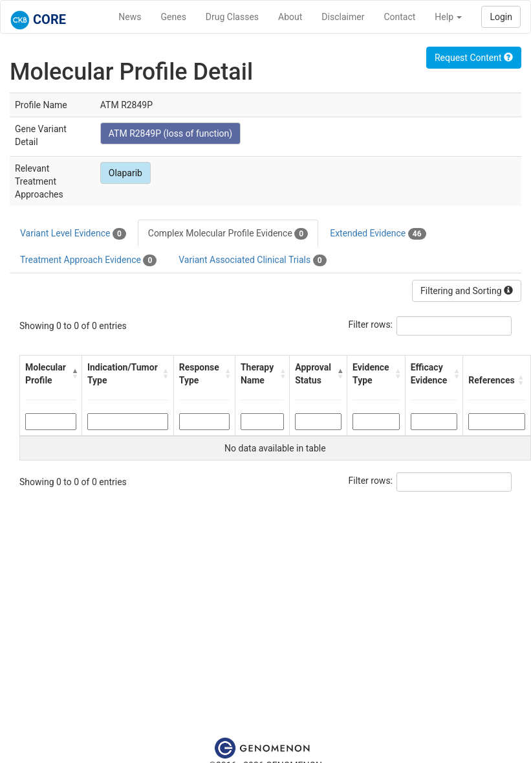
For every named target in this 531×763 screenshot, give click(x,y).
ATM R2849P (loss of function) (170, 133)
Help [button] (448, 17)
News (129, 17)
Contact (399, 17)
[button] (73, 373)
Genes (173, 17)
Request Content (474, 57)
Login (501, 17)
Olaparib (125, 173)
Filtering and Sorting (466, 291)
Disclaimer (342, 17)
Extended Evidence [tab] (378, 234)
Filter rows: (371, 324)
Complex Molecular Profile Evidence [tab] (228, 234)
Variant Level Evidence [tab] (73, 234)
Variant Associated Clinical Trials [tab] (252, 260)
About (290, 17)
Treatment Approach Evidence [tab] (88, 260)
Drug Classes (232, 17)
